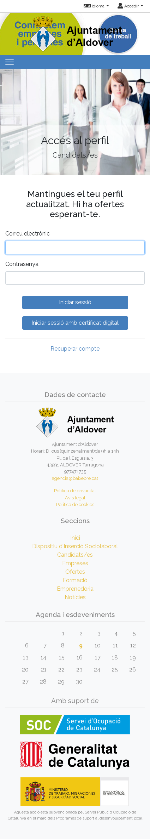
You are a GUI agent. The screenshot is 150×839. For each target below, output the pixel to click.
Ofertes (75, 571)
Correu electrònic (27, 233)
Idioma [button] (95, 6)
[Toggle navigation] (9, 62)
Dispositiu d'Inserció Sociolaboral (75, 546)
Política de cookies (75, 504)
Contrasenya (21, 264)
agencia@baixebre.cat (75, 478)
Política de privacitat (75, 490)
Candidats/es (75, 554)
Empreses (75, 563)
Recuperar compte (75, 348)
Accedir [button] (129, 6)
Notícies (75, 597)
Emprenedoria (75, 588)
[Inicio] (75, 31)
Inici (75, 537)
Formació (75, 580)
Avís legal (75, 497)
